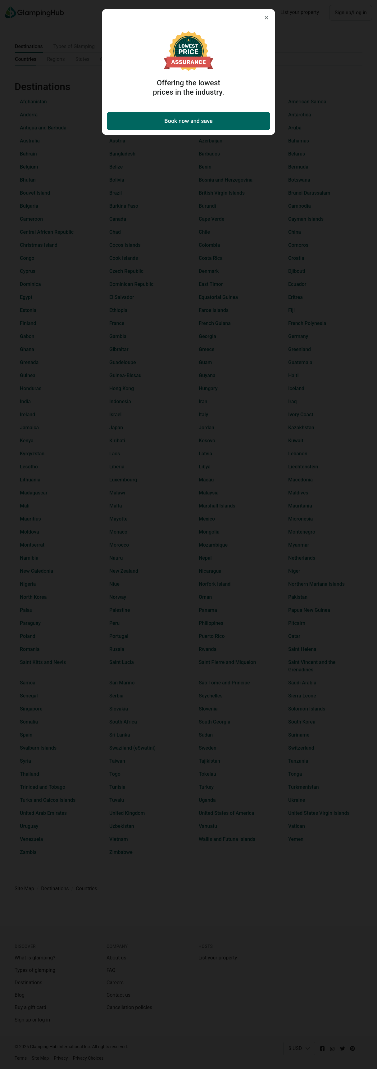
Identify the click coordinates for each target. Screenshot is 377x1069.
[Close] (266, 17)
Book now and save (188, 121)
